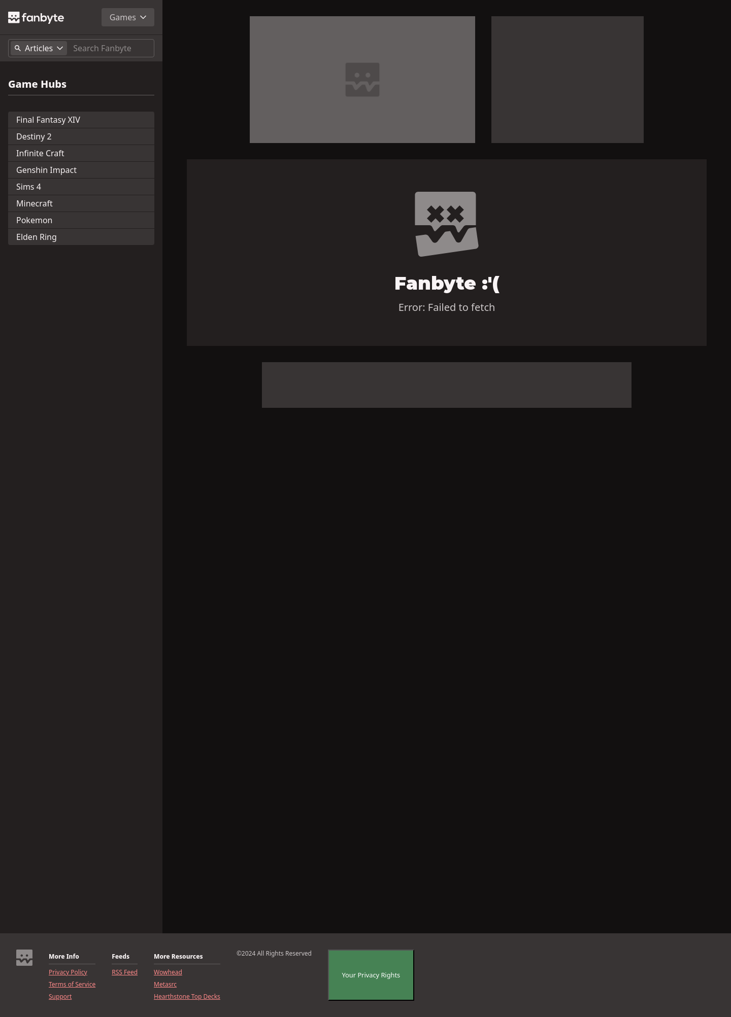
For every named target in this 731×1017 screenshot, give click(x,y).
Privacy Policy (68, 972)
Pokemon (34, 220)
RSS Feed (125, 972)
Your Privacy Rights (370, 974)
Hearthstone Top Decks (187, 997)
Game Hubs (37, 84)
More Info (64, 957)
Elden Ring (36, 236)
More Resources (178, 957)
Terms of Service (72, 984)
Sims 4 (28, 186)
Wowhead (168, 972)
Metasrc (165, 984)
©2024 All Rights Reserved (274, 954)
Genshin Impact (46, 170)
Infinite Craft (40, 153)
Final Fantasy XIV (48, 119)
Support (60, 997)
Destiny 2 (34, 136)
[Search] (111, 48)
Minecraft (34, 203)
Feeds (120, 957)
